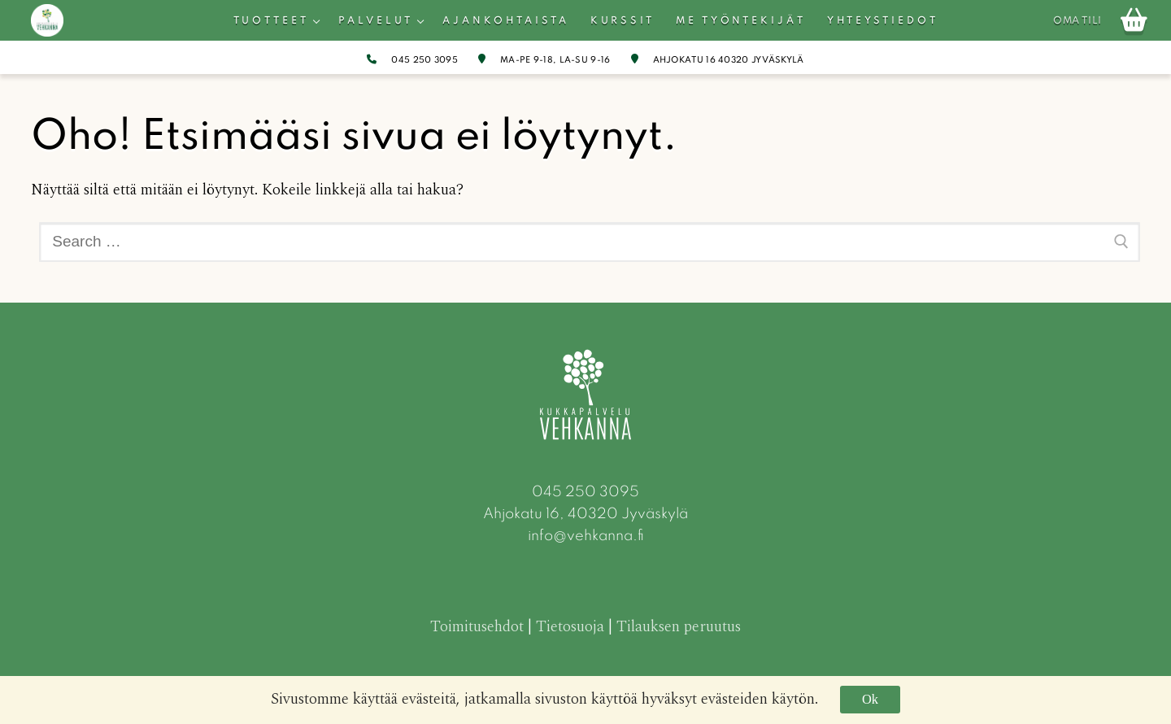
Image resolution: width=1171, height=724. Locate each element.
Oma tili (1077, 21)
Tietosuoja (570, 627)
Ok (870, 699)
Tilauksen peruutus (678, 627)
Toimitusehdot (477, 627)
